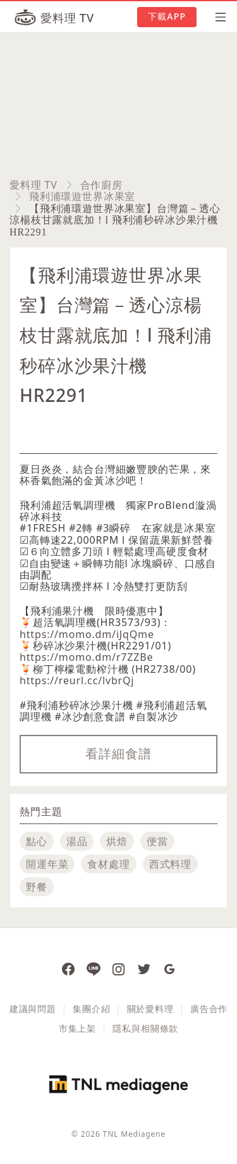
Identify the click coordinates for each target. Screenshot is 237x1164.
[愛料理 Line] (93, 968)
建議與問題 (32, 1009)
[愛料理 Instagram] (119, 968)
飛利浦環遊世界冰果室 (82, 196)
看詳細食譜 (118, 753)
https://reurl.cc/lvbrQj (77, 680)
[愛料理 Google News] (169, 968)
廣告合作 (209, 1009)
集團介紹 (91, 1009)
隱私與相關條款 (145, 1028)
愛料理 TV (33, 185)
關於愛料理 (150, 1009)
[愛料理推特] (144, 968)
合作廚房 (101, 185)
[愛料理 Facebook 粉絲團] (68, 968)
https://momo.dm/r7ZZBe (86, 657)
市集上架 (77, 1028)
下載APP (167, 16)
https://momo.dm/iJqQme (87, 634)
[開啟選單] (217, 17)
